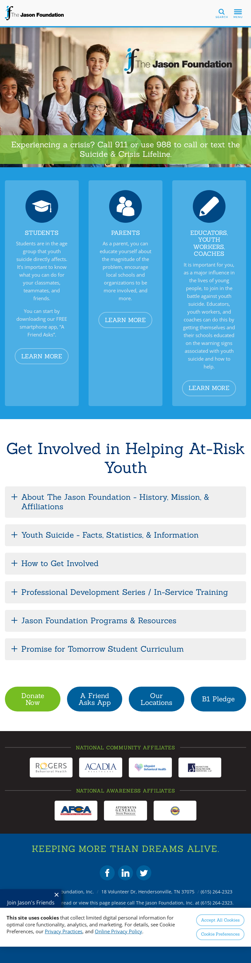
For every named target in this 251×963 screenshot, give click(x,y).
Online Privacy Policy (118, 931)
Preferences (220, 934)
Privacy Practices (63, 931)
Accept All (220, 920)
